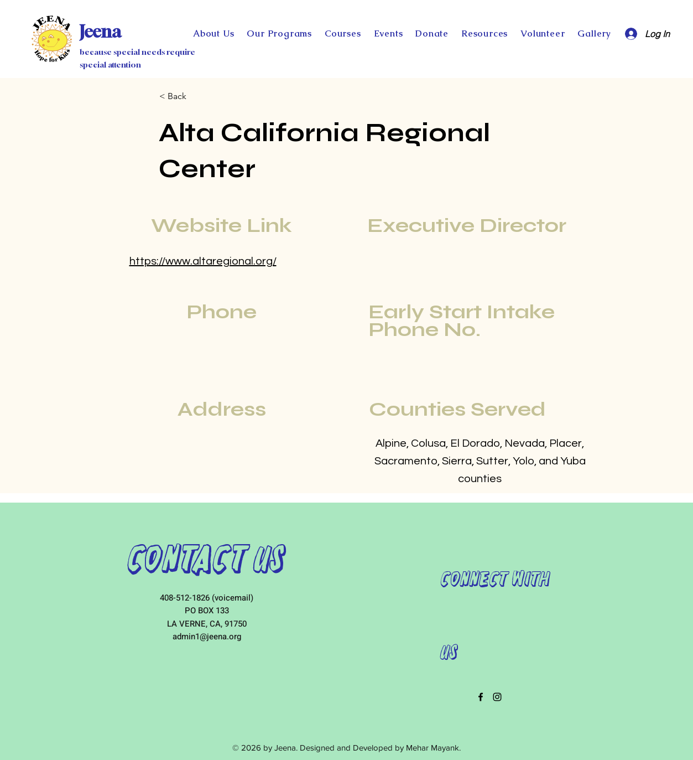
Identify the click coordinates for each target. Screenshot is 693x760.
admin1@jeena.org (207, 636)
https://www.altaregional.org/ (203, 261)
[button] (432, 33)
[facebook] (480, 696)
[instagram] (497, 696)
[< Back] (195, 96)
